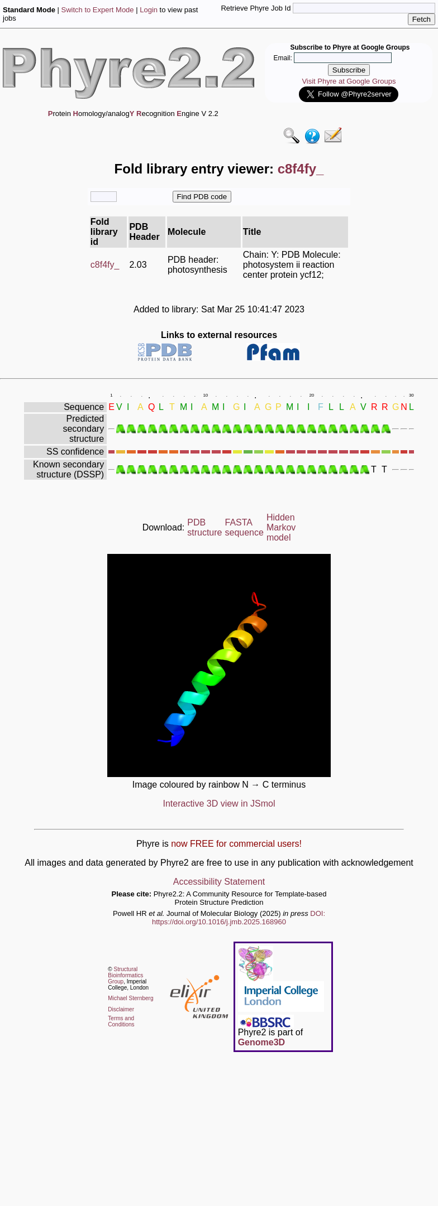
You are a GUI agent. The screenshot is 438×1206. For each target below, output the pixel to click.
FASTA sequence (244, 527)
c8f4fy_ (105, 264)
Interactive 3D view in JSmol (219, 803)
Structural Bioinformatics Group (125, 975)
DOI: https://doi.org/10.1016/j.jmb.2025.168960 (238, 917)
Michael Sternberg (130, 998)
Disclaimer (121, 1009)
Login (149, 10)
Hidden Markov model (281, 527)
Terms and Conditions (121, 1021)
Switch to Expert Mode (97, 10)
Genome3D (261, 1042)
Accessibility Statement (219, 881)
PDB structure (204, 527)
